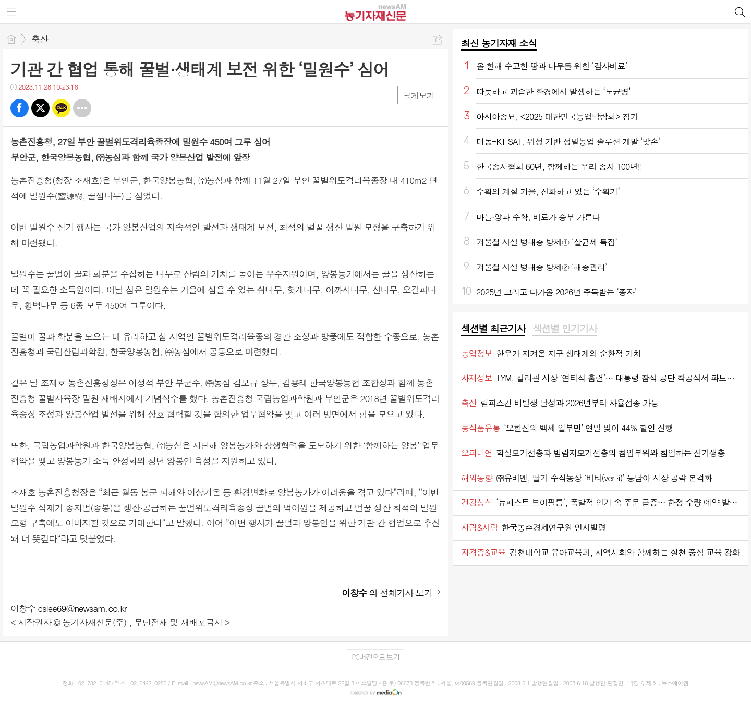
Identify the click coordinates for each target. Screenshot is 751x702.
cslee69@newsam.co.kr (82, 608)
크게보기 (418, 96)
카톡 (61, 108)
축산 (39, 39)
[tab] (493, 329)
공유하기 (437, 40)
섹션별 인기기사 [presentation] (564, 328)
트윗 (40, 108)
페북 (19, 108)
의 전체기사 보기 (387, 592)
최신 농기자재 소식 (499, 42)
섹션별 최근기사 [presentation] (493, 328)
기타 (82, 108)
